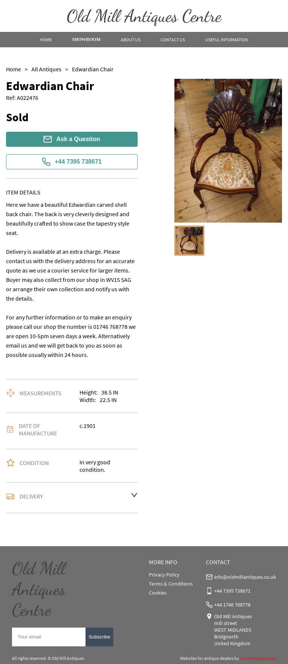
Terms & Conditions (171, 583)
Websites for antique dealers (207, 658)
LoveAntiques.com (258, 658)
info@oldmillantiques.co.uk (245, 577)
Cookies (157, 592)
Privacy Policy (164, 574)
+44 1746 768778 (232, 604)
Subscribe (99, 637)
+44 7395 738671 (72, 162)
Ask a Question (72, 139)
